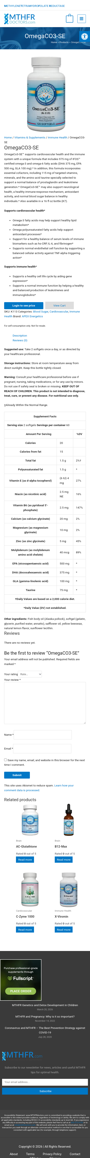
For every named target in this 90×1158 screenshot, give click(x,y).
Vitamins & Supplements (29, 137)
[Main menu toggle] (81, 19)
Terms (30, 1154)
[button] (84, 36)
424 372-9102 (77, 1122)
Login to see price (23, 305)
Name (9, 734)
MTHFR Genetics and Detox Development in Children (45, 1005)
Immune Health (57, 137)
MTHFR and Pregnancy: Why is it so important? (45, 1016)
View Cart (60, 305)
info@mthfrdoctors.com (25, 1125)
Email (8, 748)
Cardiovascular (59, 311)
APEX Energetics (32, 316)
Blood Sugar (40, 311)
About (14, 1154)
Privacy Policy (52, 1154)
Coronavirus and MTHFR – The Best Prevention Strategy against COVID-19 (45, 1030)
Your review (12, 679)
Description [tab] (20, 335)
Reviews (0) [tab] (20, 340)
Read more (25, 859)
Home (8, 137)
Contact (75, 1154)
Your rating (11, 674)
